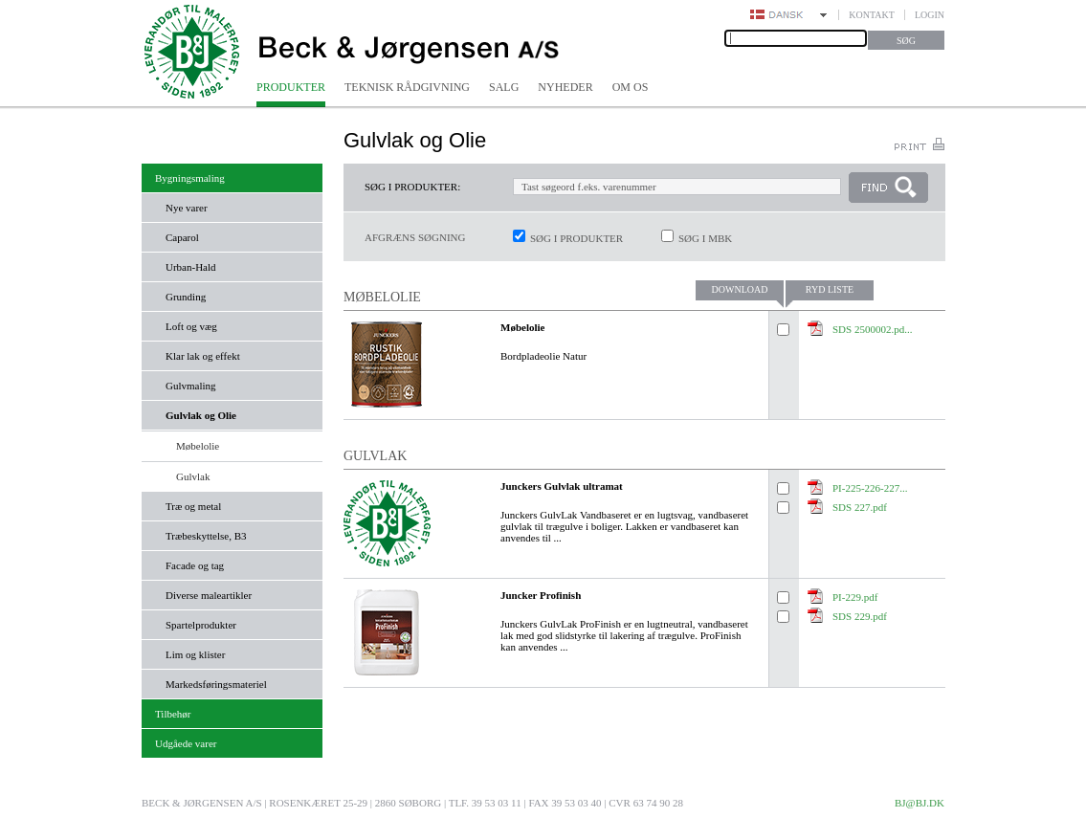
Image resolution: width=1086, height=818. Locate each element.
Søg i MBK (705, 238)
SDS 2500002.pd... (872, 329)
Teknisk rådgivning (407, 87)
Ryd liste (829, 289)
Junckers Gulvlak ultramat (561, 486)
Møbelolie (522, 327)
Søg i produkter (576, 238)
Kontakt (872, 15)
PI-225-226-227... (870, 488)
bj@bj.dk (919, 802)
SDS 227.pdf (859, 507)
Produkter (290, 87)
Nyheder (565, 87)
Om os (630, 87)
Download (740, 289)
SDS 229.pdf (859, 616)
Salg (504, 87)
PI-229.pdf (854, 597)
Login (929, 15)
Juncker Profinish (540, 595)
